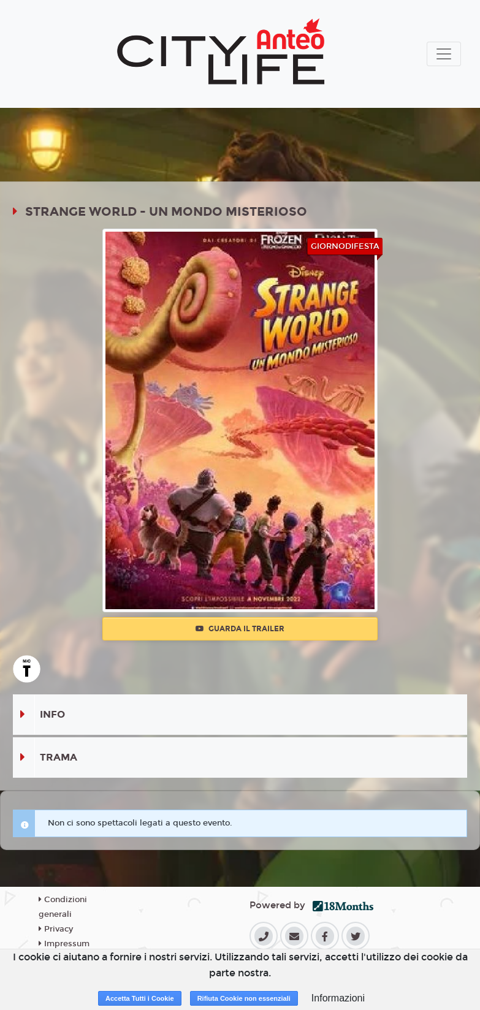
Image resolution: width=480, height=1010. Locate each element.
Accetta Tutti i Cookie (139, 998)
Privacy (56, 929)
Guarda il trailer (240, 629)
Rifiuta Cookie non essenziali (244, 998)
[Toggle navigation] (444, 54)
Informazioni (338, 998)
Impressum (64, 944)
